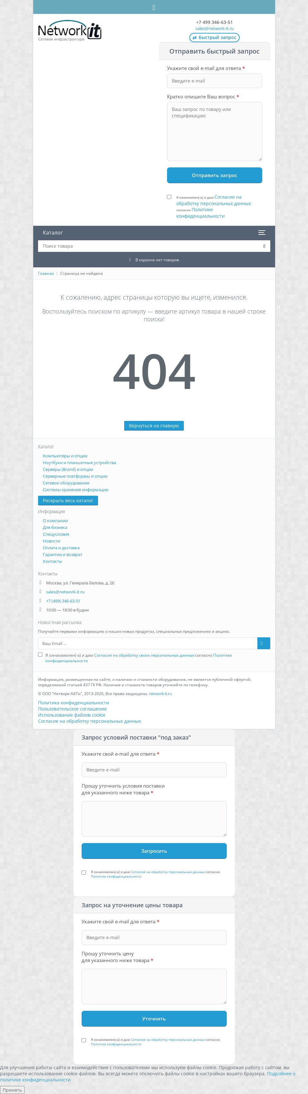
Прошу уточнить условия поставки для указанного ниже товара (123, 789)
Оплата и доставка (61, 548)
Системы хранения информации (75, 489)
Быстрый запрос (214, 37)
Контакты (52, 561)
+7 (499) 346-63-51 (63, 601)
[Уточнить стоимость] (154, 1018)
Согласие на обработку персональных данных (213, 200)
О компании (55, 520)
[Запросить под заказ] (154, 851)
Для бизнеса (55, 527)
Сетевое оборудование (66, 483)
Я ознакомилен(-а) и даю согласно (138, 657)
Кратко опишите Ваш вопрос (203, 96)
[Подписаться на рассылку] (263, 643)
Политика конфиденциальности (73, 703)
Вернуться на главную (154, 426)
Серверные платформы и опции (75, 476)
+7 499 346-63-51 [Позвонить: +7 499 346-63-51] (214, 22)
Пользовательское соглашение (72, 709)
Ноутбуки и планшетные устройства (79, 462)
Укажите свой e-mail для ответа (206, 68)
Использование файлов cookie (71, 715)
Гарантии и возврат (62, 554)
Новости (51, 541)
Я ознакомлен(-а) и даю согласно (213, 206)
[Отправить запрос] (214, 175)
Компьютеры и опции (65, 456)
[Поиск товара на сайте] (264, 246)
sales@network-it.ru (214, 28)
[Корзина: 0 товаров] (154, 259)
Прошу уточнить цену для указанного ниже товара (117, 956)
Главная (46, 273)
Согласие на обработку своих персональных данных (144, 655)
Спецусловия (56, 534)
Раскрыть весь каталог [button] (68, 500)
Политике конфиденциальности (200, 212)
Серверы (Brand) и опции (68, 469)
